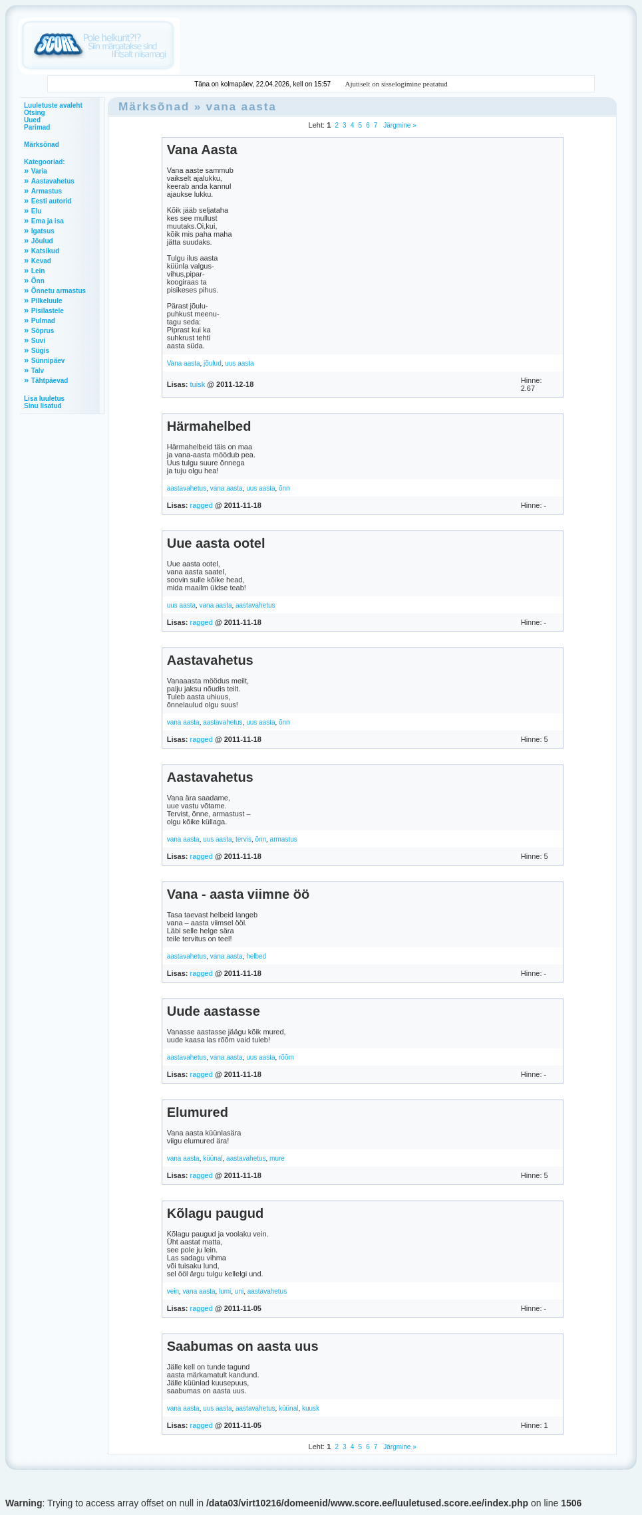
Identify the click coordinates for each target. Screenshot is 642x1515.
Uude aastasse (213, 1011)
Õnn (38, 281)
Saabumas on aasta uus (243, 1346)
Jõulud (42, 241)
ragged (201, 505)
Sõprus (42, 330)
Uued (32, 120)
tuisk (198, 384)
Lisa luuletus (44, 398)
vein (173, 1291)
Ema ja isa (47, 221)
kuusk (310, 1408)
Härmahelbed (209, 426)
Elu (36, 211)
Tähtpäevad (50, 380)
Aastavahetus (53, 181)
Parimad (37, 127)
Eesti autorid (51, 201)
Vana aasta (183, 363)
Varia (39, 171)
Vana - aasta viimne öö (238, 894)
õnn (284, 488)
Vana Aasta (202, 149)
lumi (225, 1291)
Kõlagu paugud (215, 1213)
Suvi (38, 340)
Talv (37, 370)
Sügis (40, 350)
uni (239, 1291)
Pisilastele (47, 310)
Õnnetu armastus (58, 290)
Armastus (46, 191)
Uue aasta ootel (216, 543)
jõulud (213, 363)
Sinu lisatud (43, 405)
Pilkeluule (47, 300)
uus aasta (239, 363)
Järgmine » (399, 125)
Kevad (41, 261)
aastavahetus (187, 488)
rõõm (286, 1057)
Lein (38, 271)
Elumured (197, 1112)
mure (277, 1158)
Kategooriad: (44, 162)
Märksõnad (41, 144)
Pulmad (43, 320)
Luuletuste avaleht (53, 105)
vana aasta (241, 106)
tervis (243, 839)
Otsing (34, 112)
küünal (212, 1158)
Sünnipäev (48, 360)
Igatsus (43, 231)
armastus (283, 839)
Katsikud (45, 251)
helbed (256, 956)
